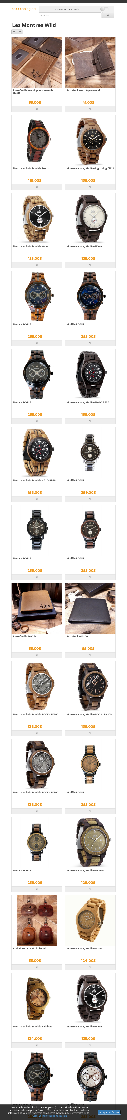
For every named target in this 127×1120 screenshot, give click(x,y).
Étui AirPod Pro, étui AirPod (29, 948)
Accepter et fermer (109, 1112)
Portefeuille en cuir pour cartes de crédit (33, 92)
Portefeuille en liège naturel (83, 90)
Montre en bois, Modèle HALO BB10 (34, 480)
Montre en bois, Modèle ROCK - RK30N (89, 714)
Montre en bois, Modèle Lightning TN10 (90, 168)
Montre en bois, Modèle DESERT (85, 870)
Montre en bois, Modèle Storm (31, 168)
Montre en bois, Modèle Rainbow (32, 1026)
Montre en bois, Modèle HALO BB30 (87, 402)
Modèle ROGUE (22, 324)
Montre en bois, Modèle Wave (30, 246)
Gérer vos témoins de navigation (49, 1115)
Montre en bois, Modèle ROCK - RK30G (35, 792)
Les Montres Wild (34, 25)
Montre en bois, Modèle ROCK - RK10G (35, 714)
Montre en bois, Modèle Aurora (84, 948)
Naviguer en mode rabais (67, 9)
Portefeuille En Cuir (24, 636)
